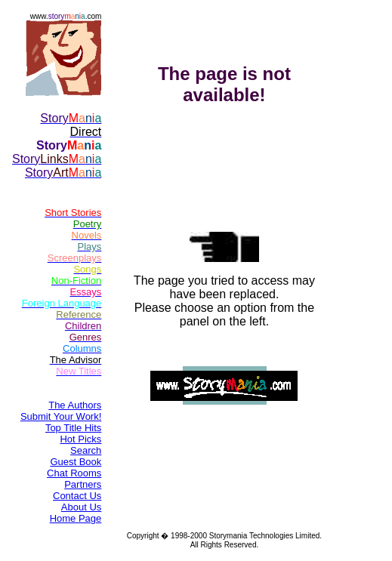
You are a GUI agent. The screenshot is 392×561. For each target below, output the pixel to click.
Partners (82, 484)
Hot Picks (80, 439)
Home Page (76, 518)
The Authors (74, 405)
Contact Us (77, 495)
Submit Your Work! (60, 416)
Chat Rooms (74, 473)
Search (85, 450)
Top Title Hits (73, 427)
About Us (81, 507)
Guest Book (75, 461)
